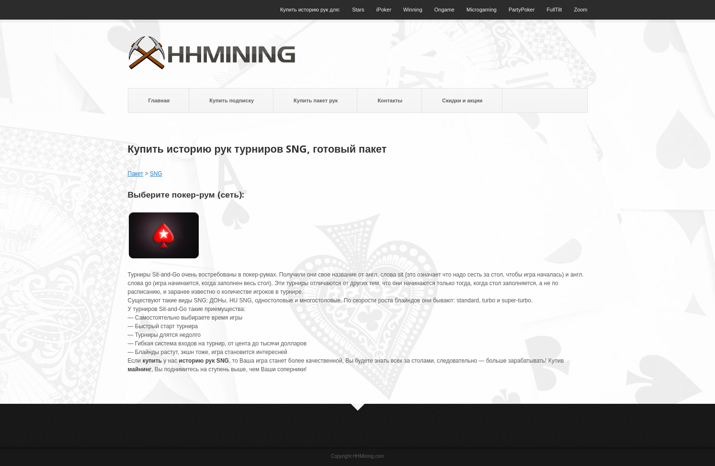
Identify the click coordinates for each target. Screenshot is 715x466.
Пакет (135, 173)
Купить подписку (231, 100)
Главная (159, 100)
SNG (156, 173)
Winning (412, 9)
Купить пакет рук (316, 100)
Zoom (580, 9)
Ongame (444, 9)
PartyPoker (521, 9)
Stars (358, 9)
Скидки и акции (462, 100)
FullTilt (554, 9)
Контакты (389, 100)
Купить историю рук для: (310, 9)
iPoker (383, 9)
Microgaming (481, 9)
